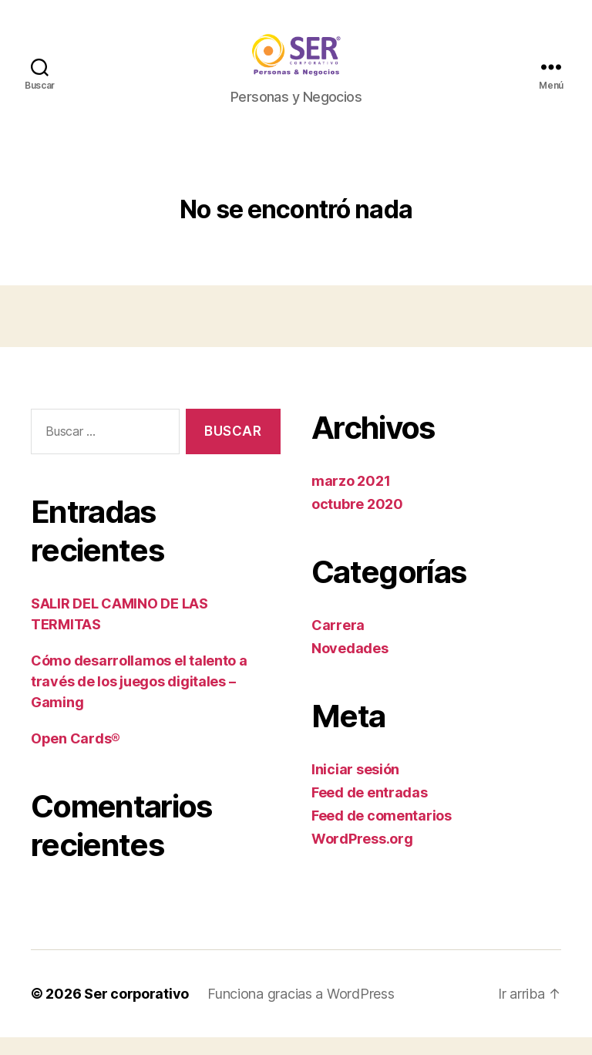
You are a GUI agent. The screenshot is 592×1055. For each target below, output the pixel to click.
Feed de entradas (369, 810)
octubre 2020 (357, 522)
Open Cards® (75, 756)
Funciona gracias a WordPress (301, 1011)
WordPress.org (362, 856)
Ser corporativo (137, 1011)
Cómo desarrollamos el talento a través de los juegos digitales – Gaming (139, 699)
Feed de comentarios (381, 833)
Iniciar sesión (355, 787)
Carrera (338, 643)
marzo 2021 (350, 498)
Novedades (349, 666)
